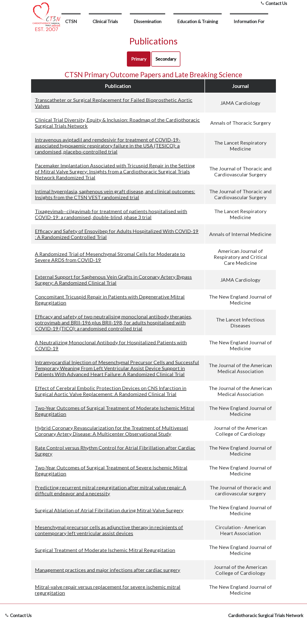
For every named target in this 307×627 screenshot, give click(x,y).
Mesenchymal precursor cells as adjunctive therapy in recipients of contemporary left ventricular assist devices (109, 530)
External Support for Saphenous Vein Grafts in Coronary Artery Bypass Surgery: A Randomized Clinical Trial (113, 280)
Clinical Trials (105, 21)
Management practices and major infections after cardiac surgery (107, 570)
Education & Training (197, 21)
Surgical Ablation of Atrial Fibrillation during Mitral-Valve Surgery (109, 510)
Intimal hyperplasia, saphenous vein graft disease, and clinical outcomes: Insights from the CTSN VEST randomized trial (115, 194)
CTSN (71, 21)
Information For (249, 21)
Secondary (165, 59)
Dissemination (147, 21)
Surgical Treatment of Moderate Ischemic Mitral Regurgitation (105, 550)
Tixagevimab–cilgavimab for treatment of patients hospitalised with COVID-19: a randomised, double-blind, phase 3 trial (111, 214)
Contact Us (18, 615)
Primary (138, 59)
